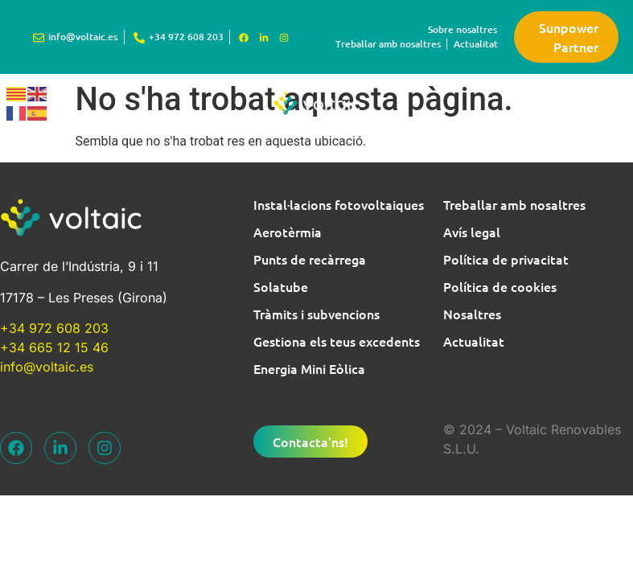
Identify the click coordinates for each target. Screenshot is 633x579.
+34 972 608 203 (54, 328)
